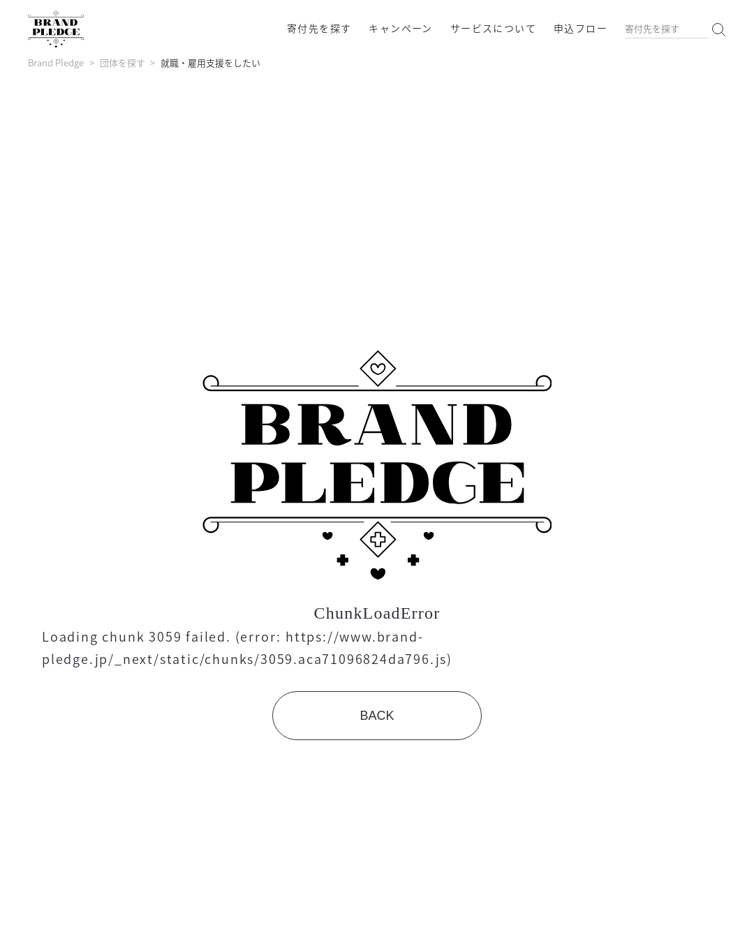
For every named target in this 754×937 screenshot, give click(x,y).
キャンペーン (400, 28)
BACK (377, 716)
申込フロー (580, 28)
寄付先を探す (319, 28)
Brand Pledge (56, 62)
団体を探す (122, 62)
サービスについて (493, 28)
